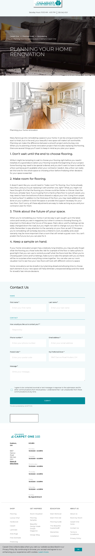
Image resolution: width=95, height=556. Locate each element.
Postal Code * (15, 352)
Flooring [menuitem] (13, 514)
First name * (14, 302)
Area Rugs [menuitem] (14, 534)
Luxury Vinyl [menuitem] (15, 518)
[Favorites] (89, 4)
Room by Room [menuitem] (76, 518)
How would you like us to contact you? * (25, 324)
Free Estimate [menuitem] (15, 538)
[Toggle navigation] (3, 4)
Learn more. (43, 552)
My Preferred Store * (56, 352)
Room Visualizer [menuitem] (36, 514)
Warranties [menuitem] (54, 532)
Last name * (53, 302)
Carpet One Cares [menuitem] (74, 523)
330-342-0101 (63, 12)
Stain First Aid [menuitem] (55, 518)
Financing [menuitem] (14, 542)
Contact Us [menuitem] (74, 528)
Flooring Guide (28, 36)
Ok (78, 549)
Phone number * (16, 337)
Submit (47, 401)
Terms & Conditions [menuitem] (74, 533)
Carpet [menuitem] (12, 526)
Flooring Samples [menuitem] (33, 519)
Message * (14, 366)
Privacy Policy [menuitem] (75, 538)
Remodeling (42, 36)
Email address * (54, 337)
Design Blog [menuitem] (35, 535)
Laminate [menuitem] (13, 530)
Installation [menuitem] (54, 536)
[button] (87, 4)
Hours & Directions (14, 462)
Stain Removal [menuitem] (55, 514)
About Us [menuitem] (73, 514)
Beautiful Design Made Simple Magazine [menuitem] (35, 527)
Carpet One (14, 36)
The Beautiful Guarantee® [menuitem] (55, 527)
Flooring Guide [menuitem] (56, 522)
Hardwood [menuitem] (14, 522)
